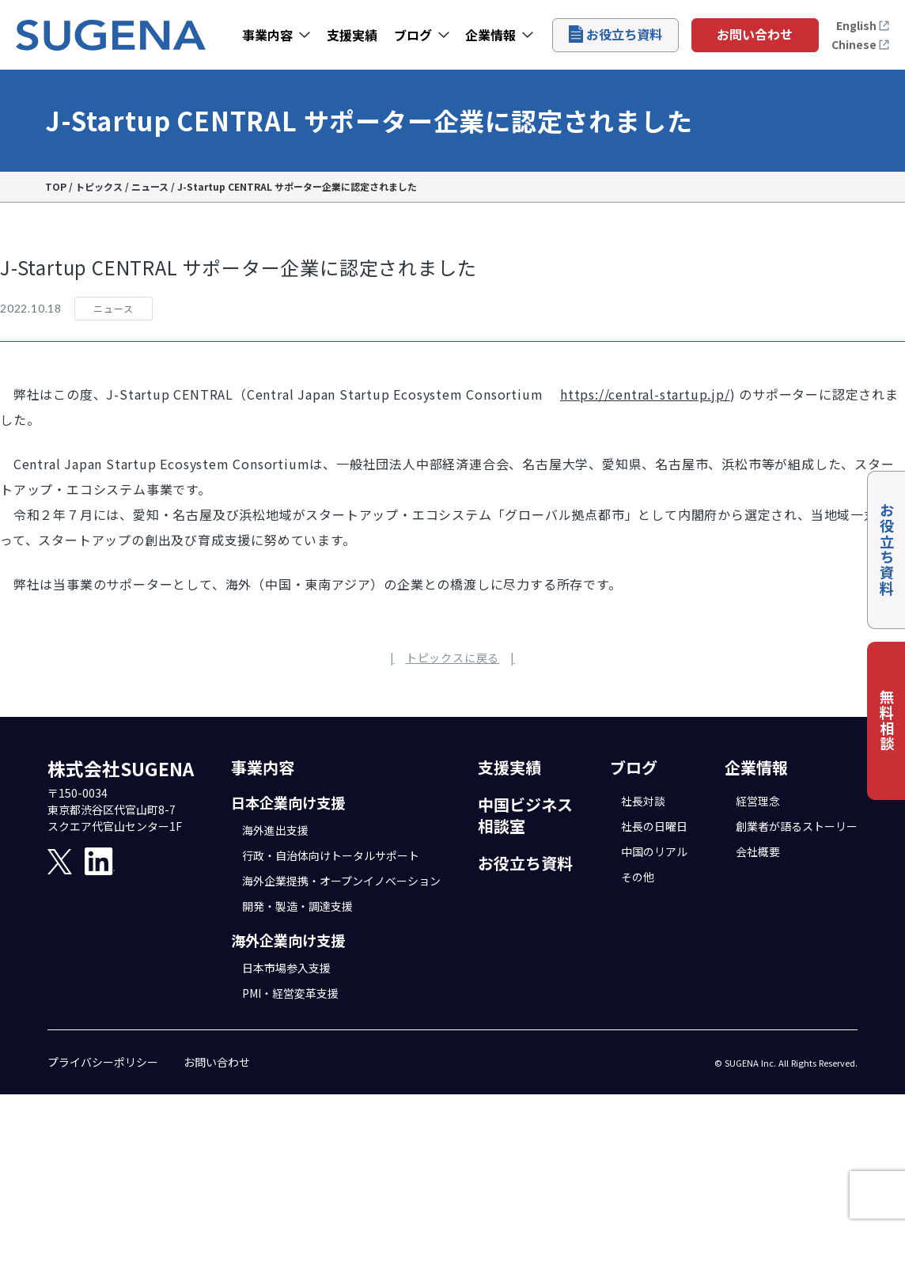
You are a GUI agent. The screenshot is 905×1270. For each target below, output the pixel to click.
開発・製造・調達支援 (297, 906)
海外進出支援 (275, 830)
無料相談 (887, 720)
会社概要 (758, 851)
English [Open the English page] (863, 25)
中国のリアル (654, 851)
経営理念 (758, 801)
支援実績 (352, 34)
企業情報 (490, 34)
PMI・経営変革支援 (290, 993)
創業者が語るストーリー (797, 826)
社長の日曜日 (654, 826)
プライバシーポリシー (102, 1062)
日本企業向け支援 (288, 802)
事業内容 (267, 34)
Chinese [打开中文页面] (860, 44)
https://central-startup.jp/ (645, 394)
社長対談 (643, 801)
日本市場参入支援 (286, 968)
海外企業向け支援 (288, 940)
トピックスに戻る (452, 657)
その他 (637, 877)
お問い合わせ (755, 34)
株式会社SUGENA (120, 768)
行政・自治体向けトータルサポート (330, 855)
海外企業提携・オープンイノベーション (341, 881)
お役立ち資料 (615, 34)
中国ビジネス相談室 (525, 815)
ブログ (413, 34)
